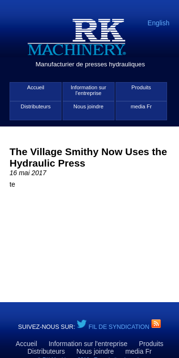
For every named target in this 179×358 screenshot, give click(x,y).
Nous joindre (89, 106)
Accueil (35, 87)
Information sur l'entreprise (88, 90)
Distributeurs (36, 106)
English (158, 23)
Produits (141, 87)
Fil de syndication (119, 327)
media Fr (141, 106)
